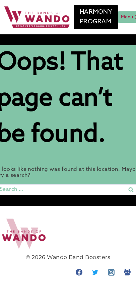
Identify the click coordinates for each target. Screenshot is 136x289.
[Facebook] (79, 272)
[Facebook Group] (127, 272)
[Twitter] (95, 272)
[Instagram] (111, 272)
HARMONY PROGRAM (96, 17)
